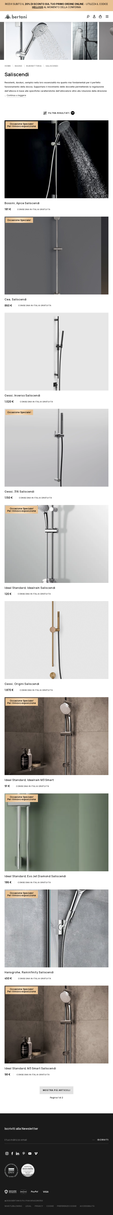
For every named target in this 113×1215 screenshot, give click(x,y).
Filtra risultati (56, 113)
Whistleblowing (13, 1206)
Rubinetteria (34, 66)
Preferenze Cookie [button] (66, 1206)
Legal (28, 1206)
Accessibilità (87, 1206)
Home (8, 66)
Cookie (50, 1206)
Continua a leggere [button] (16, 95)
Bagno (19, 66)
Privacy (39, 1206)
